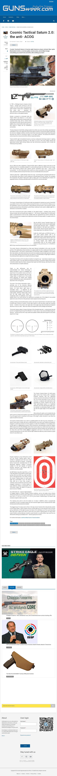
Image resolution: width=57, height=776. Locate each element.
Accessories (21, 523)
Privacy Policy (33, 773)
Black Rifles (27, 523)
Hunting (43, 523)
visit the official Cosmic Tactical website (30, 517)
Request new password (25, 735)
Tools (49, 525)
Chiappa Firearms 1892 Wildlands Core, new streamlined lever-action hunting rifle (29, 615)
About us (18, 773)
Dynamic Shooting (36, 523)
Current (9, 647)
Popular (12, 587)
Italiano (13, 45)
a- (5, 58)
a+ (7, 58)
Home (4, 17)
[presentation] (31, 740)
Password (23, 727)
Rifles (8, 618)
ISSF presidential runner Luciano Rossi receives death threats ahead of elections (28, 644)
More (23, 17)
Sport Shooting (31, 525)
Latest (5, 587)
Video (17, 17)
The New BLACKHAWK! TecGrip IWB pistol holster (20, 673)
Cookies (39, 773)
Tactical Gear (44, 525)
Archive (19, 587)
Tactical (37, 525)
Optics (32, 41)
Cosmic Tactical (14, 523)
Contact (23, 773)
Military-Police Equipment (16, 525)
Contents (11, 17)
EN (51, 1)
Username (23, 721)
